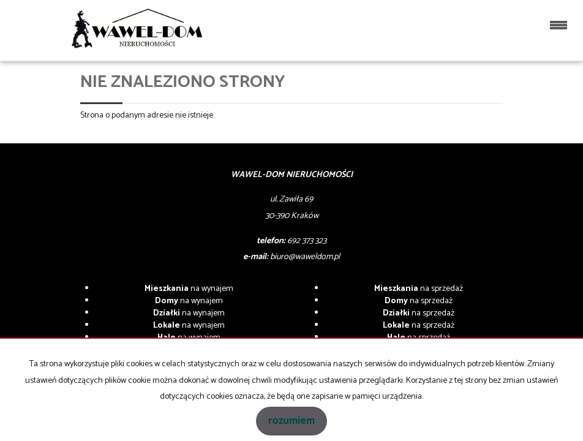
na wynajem (189, 289)
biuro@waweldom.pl (305, 257)
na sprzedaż (418, 289)
